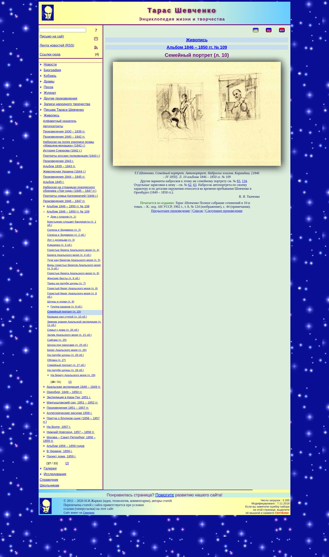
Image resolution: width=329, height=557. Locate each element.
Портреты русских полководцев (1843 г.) (71, 166)
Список (197, 211)
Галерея (50, 507)
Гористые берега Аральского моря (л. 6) (73, 294)
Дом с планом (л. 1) (63, 234)
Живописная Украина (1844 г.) (64, 184)
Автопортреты (53, 133)
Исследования (55, 513)
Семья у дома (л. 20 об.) (63, 355)
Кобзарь (50, 77)
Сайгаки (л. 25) (57, 366)
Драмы (49, 84)
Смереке (88, 552)
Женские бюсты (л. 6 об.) (63, 300)
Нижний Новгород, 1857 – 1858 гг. (71, 467)
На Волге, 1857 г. (59, 461)
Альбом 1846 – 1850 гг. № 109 (68, 228)
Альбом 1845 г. (53, 195)
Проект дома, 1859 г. (61, 494)
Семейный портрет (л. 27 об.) (66, 393)
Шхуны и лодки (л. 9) (60, 325)
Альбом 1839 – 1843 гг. (59, 178)
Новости (50, 65)
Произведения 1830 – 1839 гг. (64, 139)
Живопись (51, 121)
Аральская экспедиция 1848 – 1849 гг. (74, 417)
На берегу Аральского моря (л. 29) (73, 404)
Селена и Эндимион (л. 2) (64, 248)
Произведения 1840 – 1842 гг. (64, 145)
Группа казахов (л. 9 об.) (66, 330)
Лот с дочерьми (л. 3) (61, 259)
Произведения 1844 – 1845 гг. (64, 190)
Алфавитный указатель (59, 128)
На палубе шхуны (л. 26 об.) (65, 382)
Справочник (49, 519)
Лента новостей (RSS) (57, 45)
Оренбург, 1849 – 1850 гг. (64, 423)
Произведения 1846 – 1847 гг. (64, 216)
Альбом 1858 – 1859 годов (66, 482)
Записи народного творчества (67, 109)
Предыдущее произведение (170, 211)
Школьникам (49, 525)
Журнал (50, 96)
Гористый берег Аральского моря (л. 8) (72, 311)
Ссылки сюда (50, 54)
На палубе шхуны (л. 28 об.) (65, 399)
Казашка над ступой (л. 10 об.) (67, 341)
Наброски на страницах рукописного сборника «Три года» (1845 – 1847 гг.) (69, 203)
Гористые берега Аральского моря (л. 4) (73, 269)
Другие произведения (60, 103)
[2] (70, 411)
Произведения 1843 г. (58, 172)
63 (194, 185)
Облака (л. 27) (56, 388)
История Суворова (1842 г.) (62, 160)
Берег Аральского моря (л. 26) (66, 377)
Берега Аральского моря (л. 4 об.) (69, 275)
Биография (52, 71)
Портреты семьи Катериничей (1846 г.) (70, 211)
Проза (48, 90)
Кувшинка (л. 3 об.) (59, 264)
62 (189, 185)
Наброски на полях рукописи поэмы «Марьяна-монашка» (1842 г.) (68, 153)
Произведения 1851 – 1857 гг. (68, 440)
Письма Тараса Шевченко (64, 115)
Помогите (164, 535)
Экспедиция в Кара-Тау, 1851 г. (69, 428)
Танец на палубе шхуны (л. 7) (66, 305)
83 (238, 181)
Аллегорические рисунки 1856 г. (69, 446)
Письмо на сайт (52, 36)
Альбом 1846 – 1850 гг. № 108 (68, 222)
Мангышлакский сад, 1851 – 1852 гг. (72, 434)
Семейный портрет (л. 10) (64, 336)
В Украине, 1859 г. (59, 488)
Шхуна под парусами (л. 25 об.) (67, 372)
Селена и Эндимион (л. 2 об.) (66, 253)
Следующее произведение (223, 211)
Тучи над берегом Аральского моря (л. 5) (73, 280)
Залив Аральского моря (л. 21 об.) (69, 361)
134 (244, 181)
